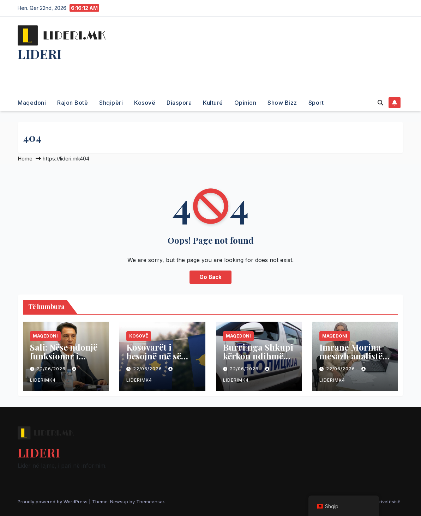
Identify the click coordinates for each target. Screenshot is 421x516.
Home (25, 158)
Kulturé (213, 102)
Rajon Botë (72, 102)
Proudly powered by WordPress (53, 501)
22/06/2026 (52, 368)
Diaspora (179, 102)
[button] (380, 102)
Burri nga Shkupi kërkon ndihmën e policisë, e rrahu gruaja (259, 360)
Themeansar (150, 501)
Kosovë (144, 102)
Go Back (210, 277)
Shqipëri (111, 102)
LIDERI (39, 53)
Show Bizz (282, 102)
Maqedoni (32, 102)
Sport (316, 102)
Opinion (245, 102)
